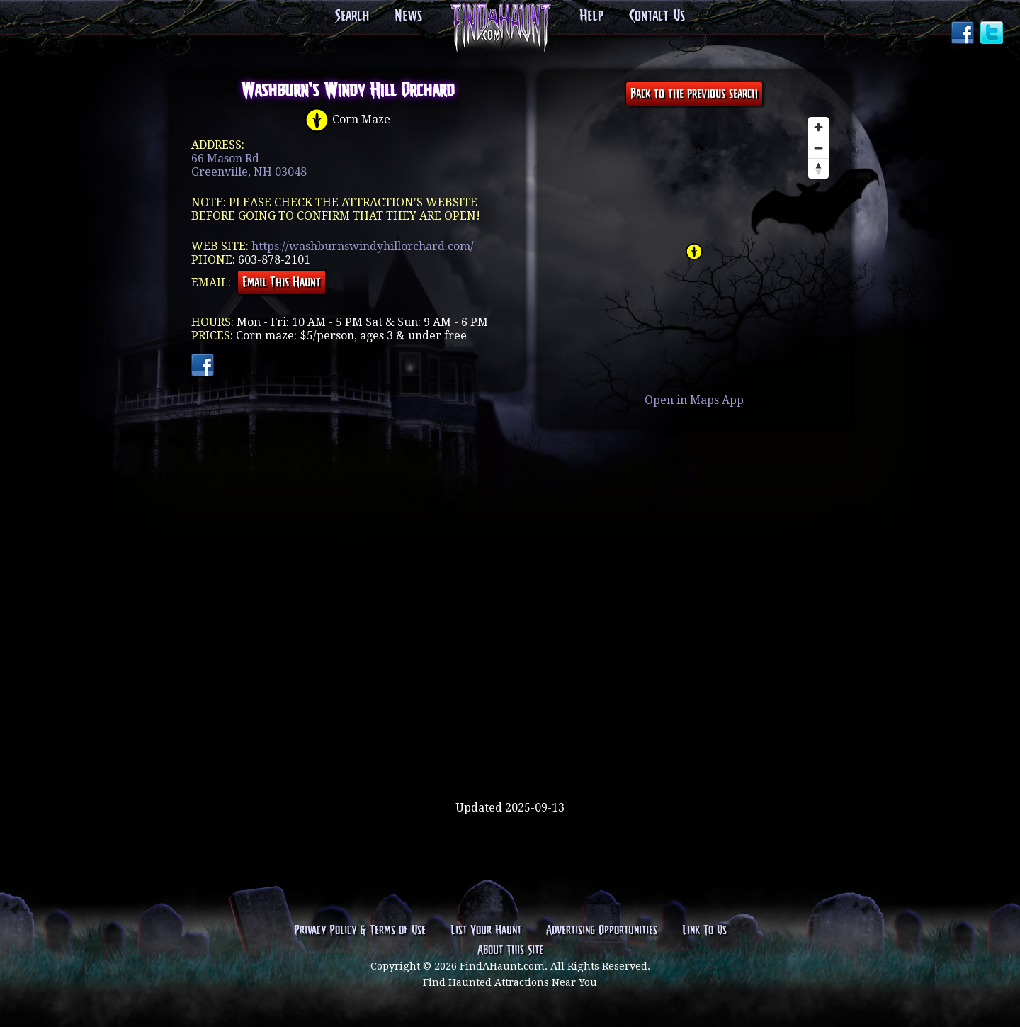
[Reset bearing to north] (818, 168)
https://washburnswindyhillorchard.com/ (362, 246)
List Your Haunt (485, 930)
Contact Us (657, 16)
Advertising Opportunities (601, 930)
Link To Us (704, 930)
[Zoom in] (818, 127)
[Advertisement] (510, 755)
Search (352, 16)
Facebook (964, 34)
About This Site (510, 950)
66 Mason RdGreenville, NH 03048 (249, 165)
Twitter (993, 34)
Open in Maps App (694, 400)
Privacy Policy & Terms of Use (360, 930)
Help (591, 16)
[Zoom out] (818, 148)
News (408, 16)
